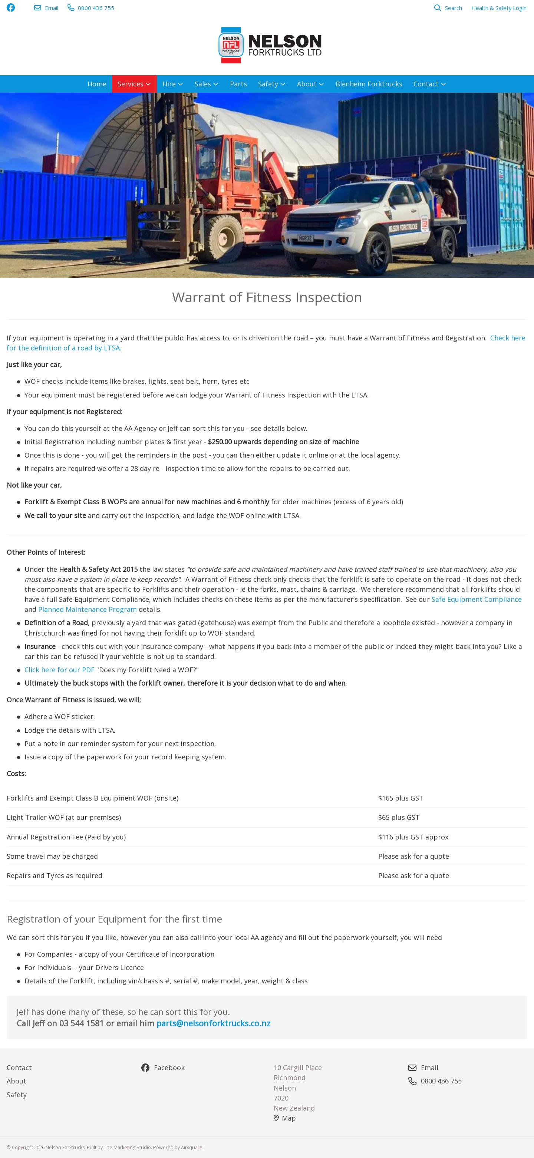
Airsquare (191, 1147)
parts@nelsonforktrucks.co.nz (213, 1023)
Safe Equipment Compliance (477, 599)
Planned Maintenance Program (87, 609)
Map (285, 1118)
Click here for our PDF (59, 669)
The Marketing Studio (127, 1147)
